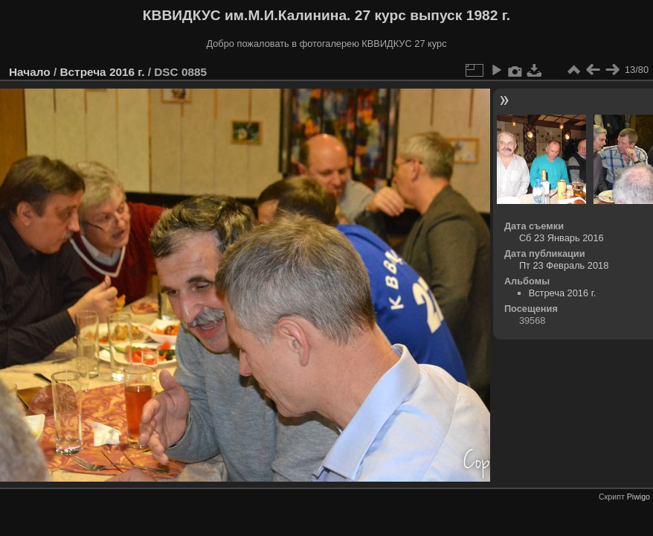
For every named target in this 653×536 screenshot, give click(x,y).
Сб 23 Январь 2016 (561, 237)
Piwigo (638, 496)
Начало (30, 72)
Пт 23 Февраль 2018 (563, 265)
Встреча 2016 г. (101, 72)
